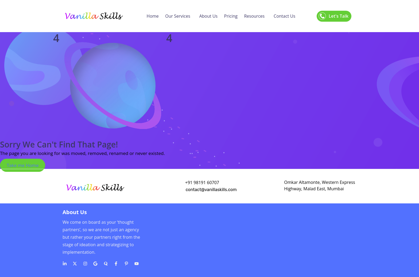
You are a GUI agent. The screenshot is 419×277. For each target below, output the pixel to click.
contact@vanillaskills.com (211, 189)
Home (153, 16)
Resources (254, 16)
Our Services (177, 16)
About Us (208, 16)
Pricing (231, 16)
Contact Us (284, 16)
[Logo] (94, 16)
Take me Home (22, 165)
